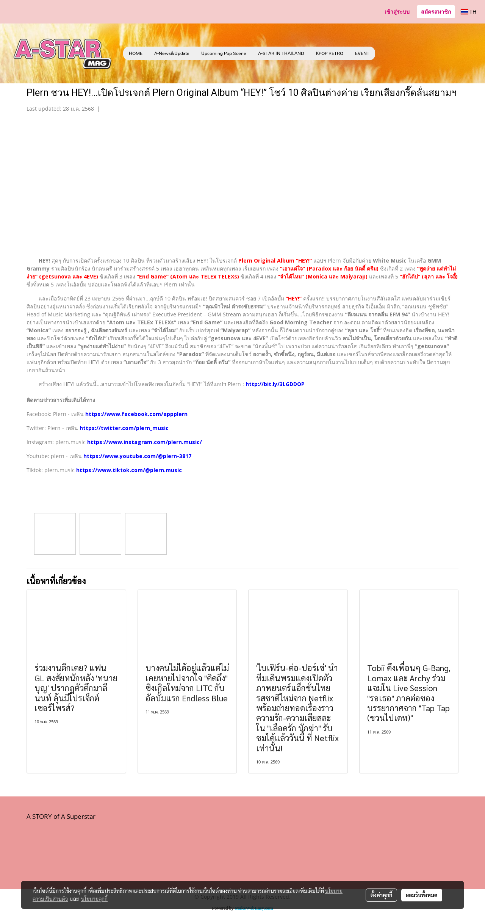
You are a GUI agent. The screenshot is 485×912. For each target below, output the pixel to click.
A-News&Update (171, 53)
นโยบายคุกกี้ (94, 898)
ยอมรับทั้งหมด (422, 895)
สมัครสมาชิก (436, 11)
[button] (386, 53)
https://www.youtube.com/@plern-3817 (137, 456)
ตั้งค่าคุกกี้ (381, 895)
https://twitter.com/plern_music (124, 428)
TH (468, 11)
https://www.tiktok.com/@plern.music (129, 470)
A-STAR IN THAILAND (281, 53)
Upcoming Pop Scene (223, 53)
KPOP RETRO (329, 53)
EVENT (362, 53)
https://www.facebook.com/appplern (136, 414)
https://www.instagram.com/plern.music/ (144, 442)
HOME (135, 53)
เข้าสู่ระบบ (397, 11)
